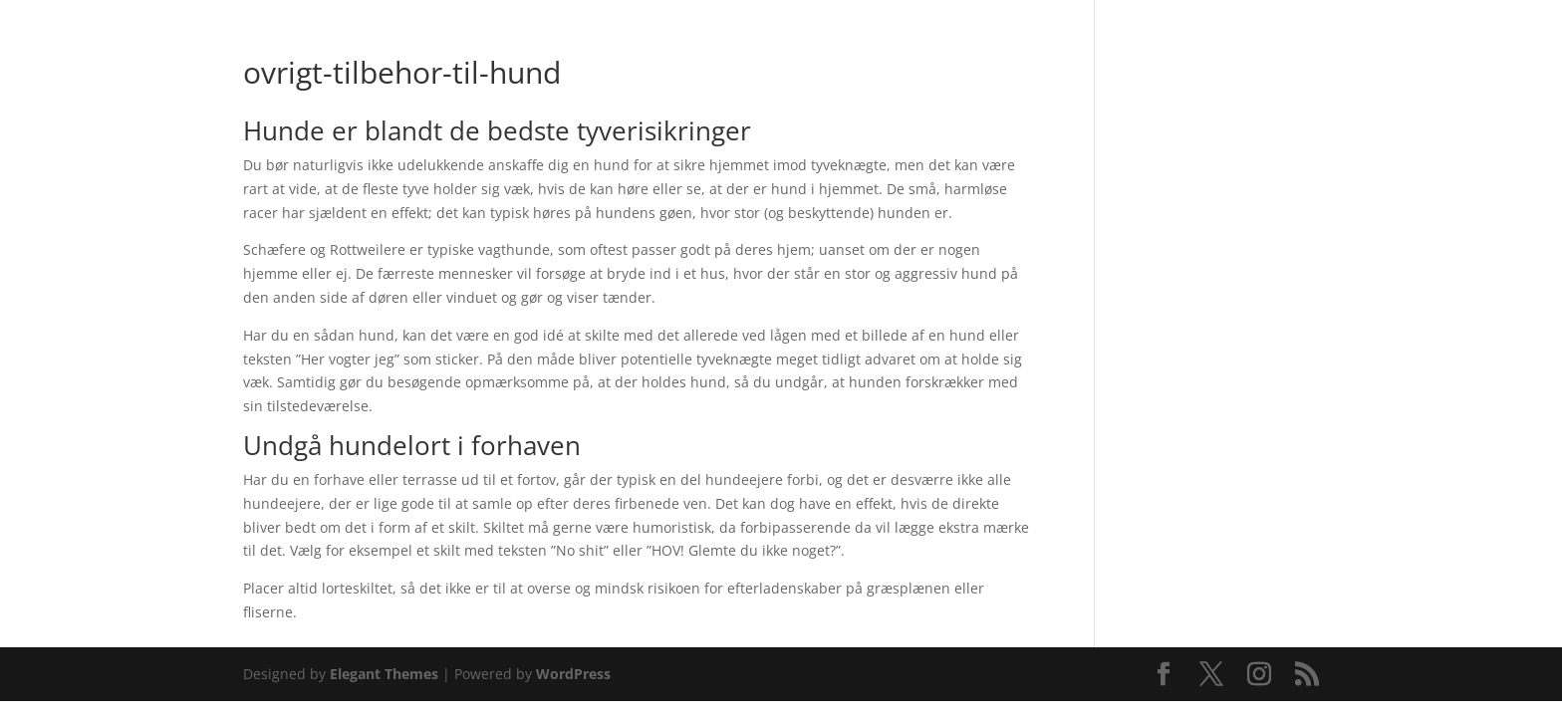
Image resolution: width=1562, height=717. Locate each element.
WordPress (573, 673)
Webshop (607, 67)
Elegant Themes (384, 673)
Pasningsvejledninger (892, 67)
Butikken (718, 67)
